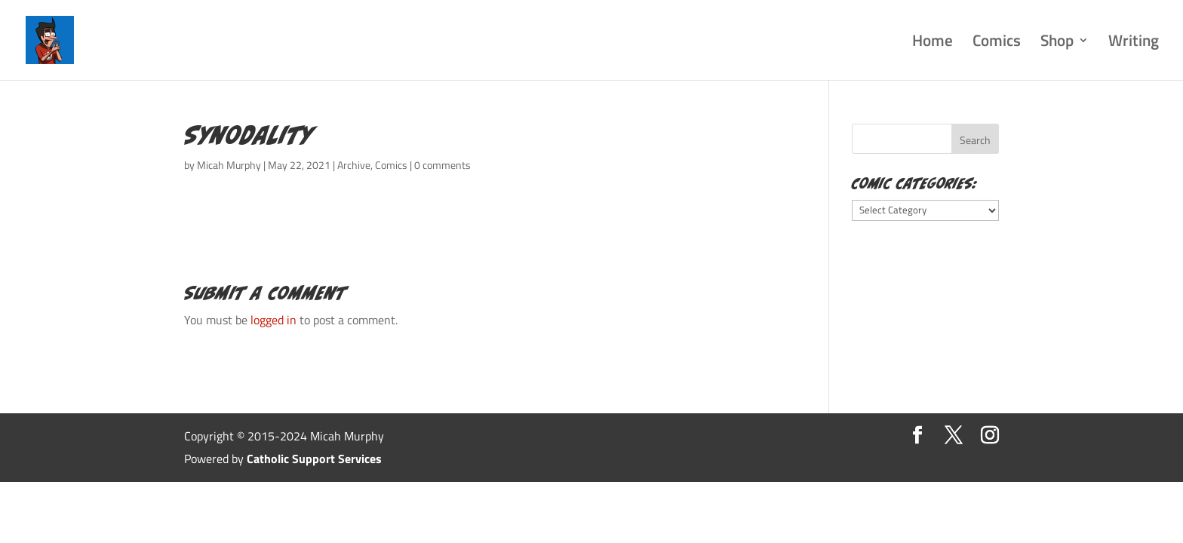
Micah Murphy (229, 165)
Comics (997, 43)
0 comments (442, 165)
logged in (273, 320)
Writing (1133, 43)
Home (932, 43)
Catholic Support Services (314, 458)
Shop (1057, 43)
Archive (353, 165)
